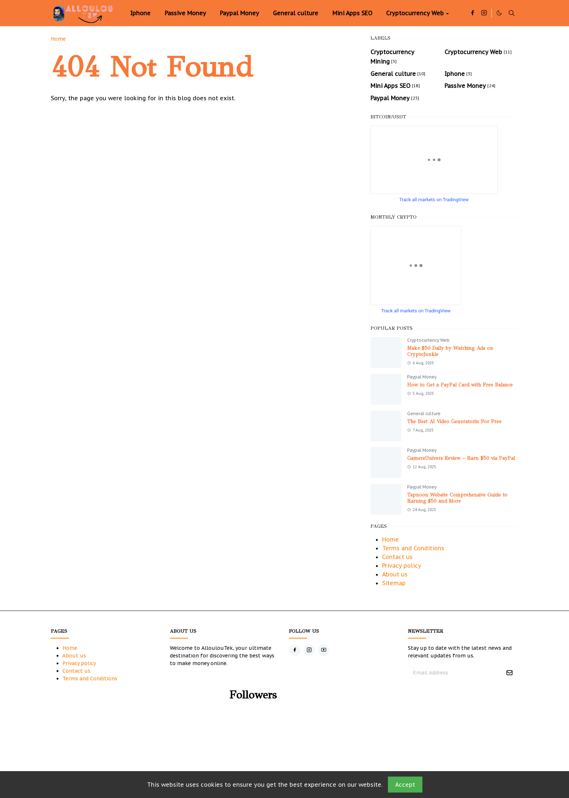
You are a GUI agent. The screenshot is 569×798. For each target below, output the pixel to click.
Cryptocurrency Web (428, 340)
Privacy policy (401, 565)
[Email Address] (455, 673)
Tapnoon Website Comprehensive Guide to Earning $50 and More (457, 498)
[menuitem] (140, 13)
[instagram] (484, 13)
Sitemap (394, 583)
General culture (424, 413)
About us (395, 574)
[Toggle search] (511, 13)
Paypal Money (422, 377)
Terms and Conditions (413, 548)
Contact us (397, 556)
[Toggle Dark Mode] (499, 13)
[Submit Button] (509, 673)
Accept (405, 784)
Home (390, 539)
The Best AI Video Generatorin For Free (454, 421)
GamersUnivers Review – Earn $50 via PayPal (461, 458)
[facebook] (472, 13)
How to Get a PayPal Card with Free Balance (460, 385)
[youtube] (323, 650)
